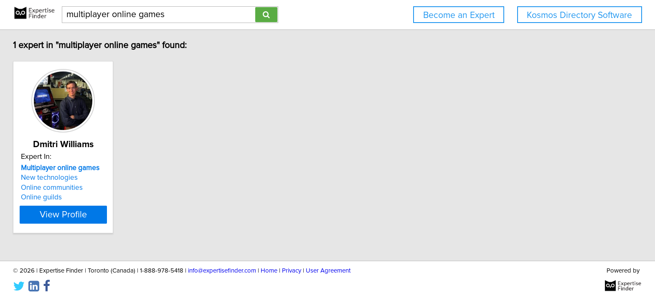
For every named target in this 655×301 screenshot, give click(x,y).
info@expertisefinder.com (222, 271)
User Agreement (328, 271)
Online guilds (42, 197)
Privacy (291, 271)
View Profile (75, 214)
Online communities (53, 187)
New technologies (50, 177)
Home (269, 271)
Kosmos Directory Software (579, 15)
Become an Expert (459, 15)
